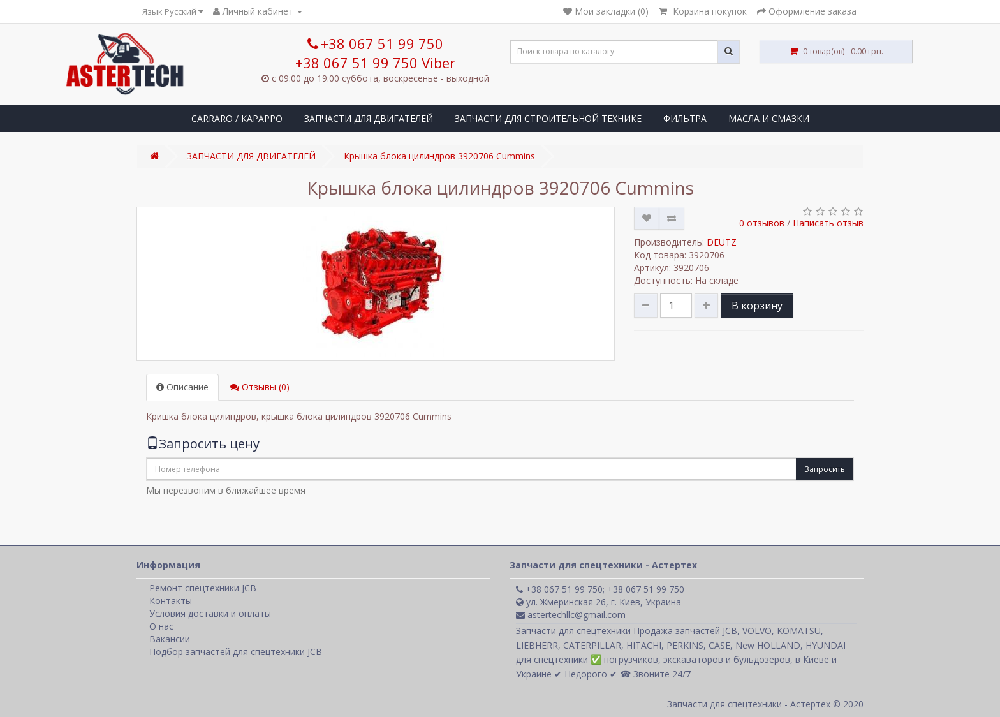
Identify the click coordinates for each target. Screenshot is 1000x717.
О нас (161, 626)
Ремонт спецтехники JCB (202, 588)
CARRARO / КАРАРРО (237, 118)
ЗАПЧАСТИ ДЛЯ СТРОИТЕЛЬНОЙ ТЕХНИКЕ (548, 118)
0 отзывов (761, 223)
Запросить (824, 469)
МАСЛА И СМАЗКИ (768, 118)
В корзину (757, 306)
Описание (182, 387)
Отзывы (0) (260, 387)
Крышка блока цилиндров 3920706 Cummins (439, 156)
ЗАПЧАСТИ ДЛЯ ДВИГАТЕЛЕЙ (368, 118)
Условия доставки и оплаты (210, 613)
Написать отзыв (828, 223)
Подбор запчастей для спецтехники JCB (235, 652)
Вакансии (169, 639)
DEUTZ (722, 242)
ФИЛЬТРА (685, 118)
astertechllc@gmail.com (571, 615)
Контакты (170, 601)
